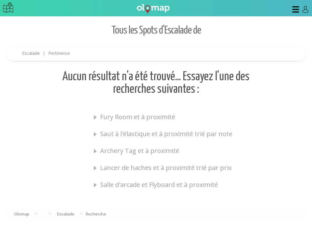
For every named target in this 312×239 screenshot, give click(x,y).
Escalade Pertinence (46, 53)
